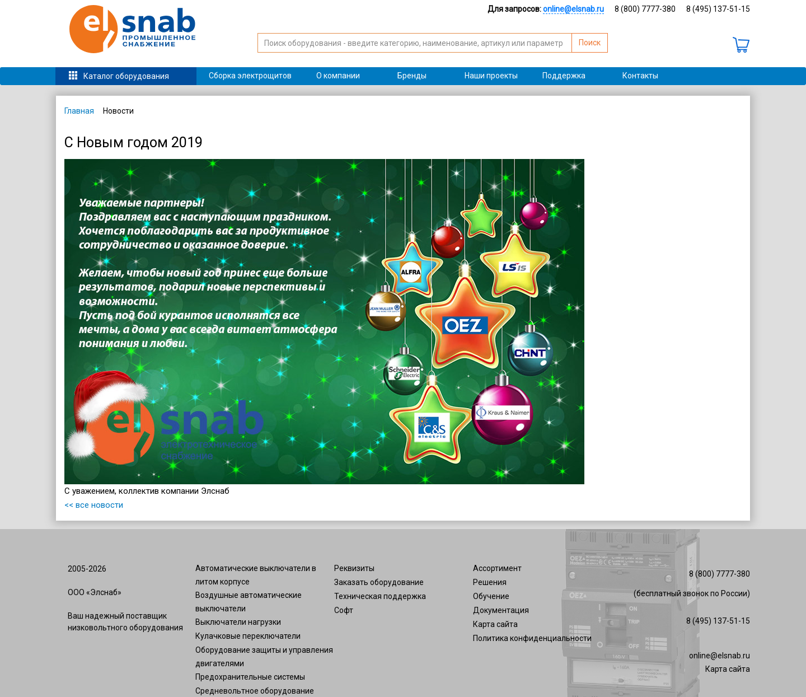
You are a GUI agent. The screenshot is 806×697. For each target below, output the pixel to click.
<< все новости (93, 505)
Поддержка (563, 75)
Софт (343, 610)
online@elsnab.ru (719, 655)
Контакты (640, 75)
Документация (501, 610)
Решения (490, 582)
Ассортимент (497, 568)
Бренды (412, 75)
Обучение (491, 596)
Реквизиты (354, 568)
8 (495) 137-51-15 (718, 8)
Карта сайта (495, 624)
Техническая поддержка (380, 596)
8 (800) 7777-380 (645, 8)
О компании (338, 75)
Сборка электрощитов (250, 75)
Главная (79, 110)
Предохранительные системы (250, 676)
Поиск (590, 42)
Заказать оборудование (379, 582)
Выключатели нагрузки (238, 622)
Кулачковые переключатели (248, 635)
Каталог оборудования (126, 76)
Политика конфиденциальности (532, 638)
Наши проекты (491, 75)
